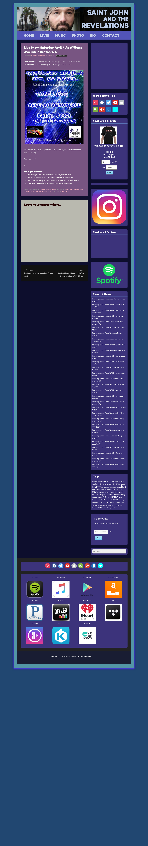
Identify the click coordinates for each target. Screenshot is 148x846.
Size (103, 168)
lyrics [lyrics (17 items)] (103, 490)
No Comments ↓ (61, 56)
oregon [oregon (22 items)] (102, 495)
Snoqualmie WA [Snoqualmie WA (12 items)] (119, 503)
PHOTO (78, 35)
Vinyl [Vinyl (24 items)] (99, 508)
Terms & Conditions (84, 656)
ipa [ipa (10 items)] (111, 487)
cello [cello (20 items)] (111, 484)
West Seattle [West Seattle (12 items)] (105, 508)
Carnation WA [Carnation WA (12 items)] (104, 484)
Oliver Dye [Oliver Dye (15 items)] (95, 495)
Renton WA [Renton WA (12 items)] (95, 503)
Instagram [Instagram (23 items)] (105, 487)
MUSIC (60, 35)
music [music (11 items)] (108, 492)
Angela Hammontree (72, 189)
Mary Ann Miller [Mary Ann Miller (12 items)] (110, 490)
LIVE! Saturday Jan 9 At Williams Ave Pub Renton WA (49, 184)
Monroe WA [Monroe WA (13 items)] (102, 492)
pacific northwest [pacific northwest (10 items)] (97, 497)
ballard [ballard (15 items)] (94, 482)
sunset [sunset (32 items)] (103, 505)
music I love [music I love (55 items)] (117, 492)
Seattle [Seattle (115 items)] (104, 502)
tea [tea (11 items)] (107, 505)
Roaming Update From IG (101, 299)
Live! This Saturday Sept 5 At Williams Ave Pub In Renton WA (53, 181)
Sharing (48, 189)
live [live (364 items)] (123, 487)
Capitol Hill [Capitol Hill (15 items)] (96, 484)
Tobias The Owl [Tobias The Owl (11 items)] (113, 505)
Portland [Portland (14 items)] (121, 497)
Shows (54, 189)
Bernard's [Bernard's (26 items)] (106, 482)
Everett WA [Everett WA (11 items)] (116, 484)
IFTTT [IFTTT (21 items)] (98, 487)
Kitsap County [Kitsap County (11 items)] (116, 487)
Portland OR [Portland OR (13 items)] (96, 500)
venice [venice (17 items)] (120, 505)
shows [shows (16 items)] (111, 503)
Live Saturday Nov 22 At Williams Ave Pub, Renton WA (50, 178)
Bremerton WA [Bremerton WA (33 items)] (117, 482)
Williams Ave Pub (41, 191)
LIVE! (44, 35)
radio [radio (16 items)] (116, 500)
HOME (29, 35)
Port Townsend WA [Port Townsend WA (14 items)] (107, 500)
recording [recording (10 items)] (121, 500)
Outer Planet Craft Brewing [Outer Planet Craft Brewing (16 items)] (115, 495)
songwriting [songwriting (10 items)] (96, 505)
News (43, 189)
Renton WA (31, 191)
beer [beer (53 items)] (99, 481)
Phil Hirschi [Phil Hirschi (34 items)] (108, 497)
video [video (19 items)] (94, 508)
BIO (93, 35)
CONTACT (111, 35)
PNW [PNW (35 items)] (115, 497)
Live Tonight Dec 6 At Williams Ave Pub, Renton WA (49, 175)
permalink (65, 191)
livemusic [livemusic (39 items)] (96, 490)
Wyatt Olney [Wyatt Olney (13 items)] (113, 508)
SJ (53, 56)
